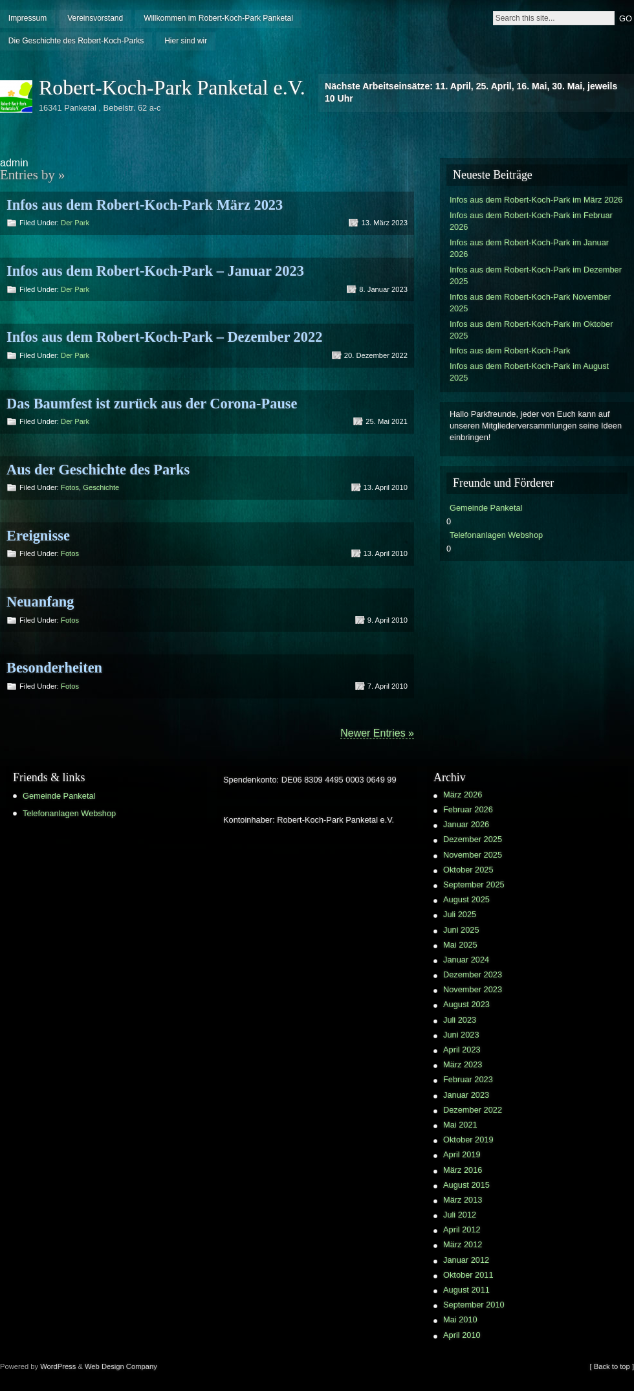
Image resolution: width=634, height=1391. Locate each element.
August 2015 (466, 1185)
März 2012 (462, 1244)
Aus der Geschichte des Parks (98, 470)
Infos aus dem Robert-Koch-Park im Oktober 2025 (531, 329)
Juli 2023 (459, 1020)
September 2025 (474, 884)
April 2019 (462, 1154)
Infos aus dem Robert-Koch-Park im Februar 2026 (531, 221)
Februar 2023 (468, 1079)
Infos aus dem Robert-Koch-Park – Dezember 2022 (164, 337)
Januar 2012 (466, 1260)
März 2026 (462, 794)
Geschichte (101, 487)
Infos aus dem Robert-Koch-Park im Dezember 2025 (536, 275)
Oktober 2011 (468, 1275)
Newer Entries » (377, 733)
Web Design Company (121, 1366)
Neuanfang (40, 602)
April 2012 (462, 1229)
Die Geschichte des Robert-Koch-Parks (76, 40)
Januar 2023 (466, 1095)
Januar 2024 (466, 959)
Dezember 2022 (472, 1110)
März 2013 (462, 1200)
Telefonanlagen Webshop (496, 535)
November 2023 (472, 989)
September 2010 (474, 1304)
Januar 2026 (466, 824)
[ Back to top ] (612, 1366)
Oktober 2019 (468, 1139)
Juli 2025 (459, 914)
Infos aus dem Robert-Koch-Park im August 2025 (529, 372)
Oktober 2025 (468, 869)
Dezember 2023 (472, 974)
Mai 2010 (460, 1319)
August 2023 (466, 1004)
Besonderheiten (54, 668)
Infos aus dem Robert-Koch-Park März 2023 (144, 205)
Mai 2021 (460, 1124)
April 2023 (462, 1049)
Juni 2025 (461, 930)
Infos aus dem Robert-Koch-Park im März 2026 (536, 200)
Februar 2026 (468, 809)
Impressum (27, 18)
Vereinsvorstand (95, 18)
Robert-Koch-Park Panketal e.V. (172, 87)
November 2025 (472, 855)
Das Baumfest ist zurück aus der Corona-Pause (152, 403)
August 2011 (466, 1290)
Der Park (75, 223)
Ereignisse (38, 536)
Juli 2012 (459, 1214)
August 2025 (466, 899)
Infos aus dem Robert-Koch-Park (510, 350)
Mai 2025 (460, 945)
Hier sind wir (185, 40)
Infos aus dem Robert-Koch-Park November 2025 (530, 302)
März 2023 (462, 1064)
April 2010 (462, 1335)
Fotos (70, 487)
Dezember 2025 (472, 839)
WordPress (58, 1366)
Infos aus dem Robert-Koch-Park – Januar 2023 (155, 271)
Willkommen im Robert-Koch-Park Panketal (218, 18)
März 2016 (462, 1170)
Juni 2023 (461, 1035)
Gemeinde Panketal (486, 508)
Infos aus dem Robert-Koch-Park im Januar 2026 (529, 248)
